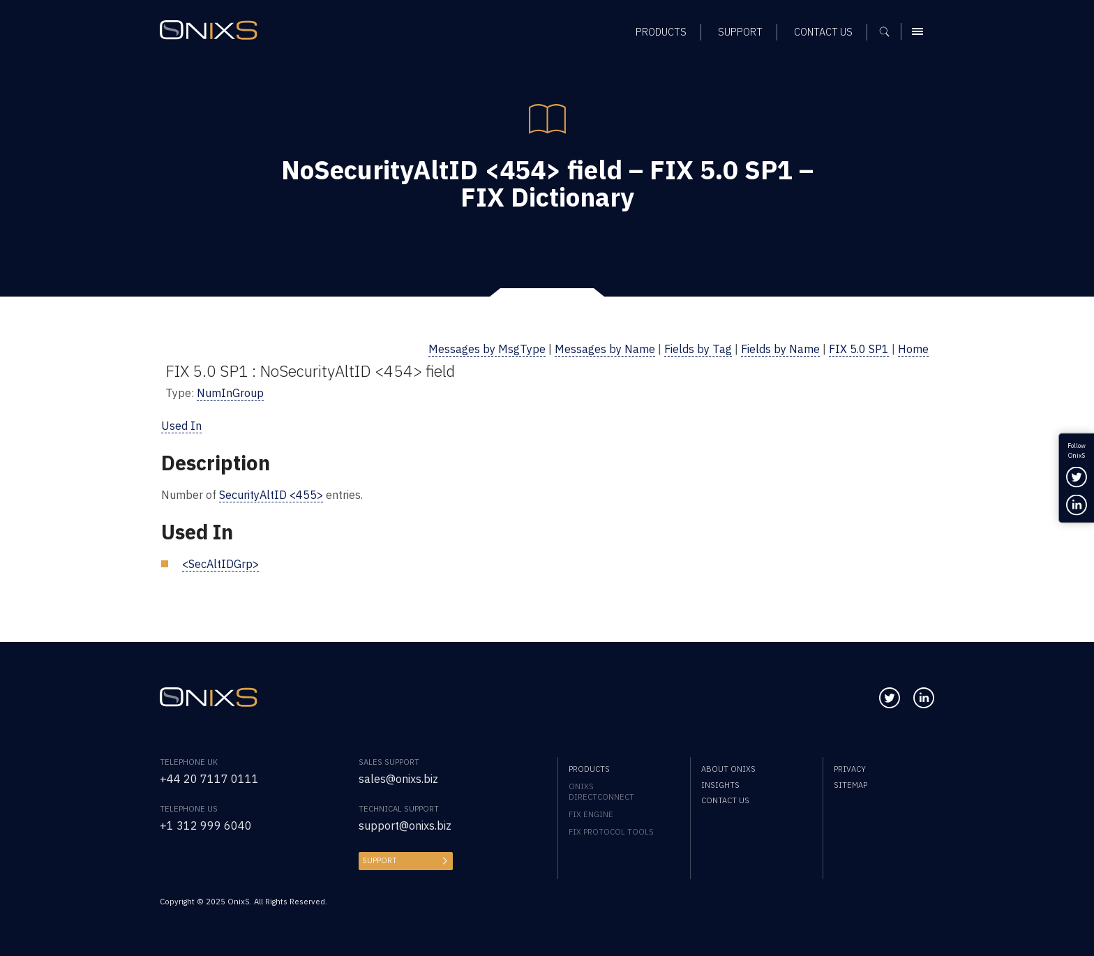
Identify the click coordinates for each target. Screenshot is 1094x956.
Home (913, 348)
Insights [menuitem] (720, 784)
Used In (181, 425)
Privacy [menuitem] (850, 768)
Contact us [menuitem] (725, 800)
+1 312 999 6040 (206, 825)
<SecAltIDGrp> (220, 563)
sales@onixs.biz (398, 778)
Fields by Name (780, 348)
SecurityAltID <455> (271, 494)
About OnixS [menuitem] (728, 768)
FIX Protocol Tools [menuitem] (611, 831)
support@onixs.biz (405, 825)
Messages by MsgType (487, 348)
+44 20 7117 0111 (209, 778)
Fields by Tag (698, 348)
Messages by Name (605, 348)
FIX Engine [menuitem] (591, 814)
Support (379, 860)
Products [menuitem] (589, 768)
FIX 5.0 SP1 (859, 348)
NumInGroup (230, 392)
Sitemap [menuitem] (850, 784)
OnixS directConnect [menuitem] (601, 791)
